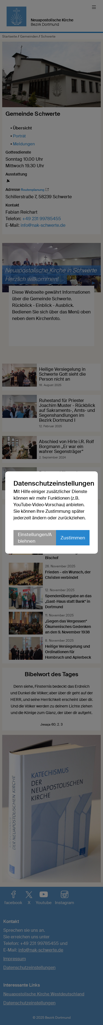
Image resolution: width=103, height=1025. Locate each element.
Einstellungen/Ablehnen (35, 537)
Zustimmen (72, 538)
